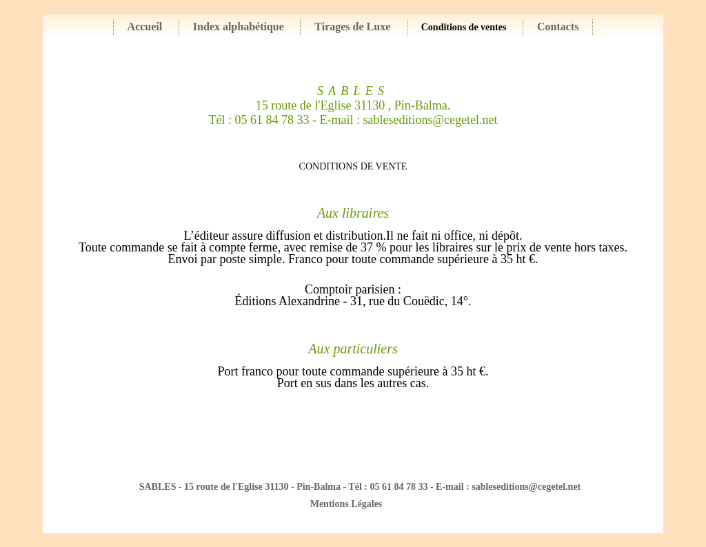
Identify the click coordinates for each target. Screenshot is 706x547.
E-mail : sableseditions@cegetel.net (409, 120)
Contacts (557, 26)
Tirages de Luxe (352, 26)
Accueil (145, 26)
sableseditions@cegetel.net (526, 487)
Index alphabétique (238, 26)
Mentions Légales (346, 504)
